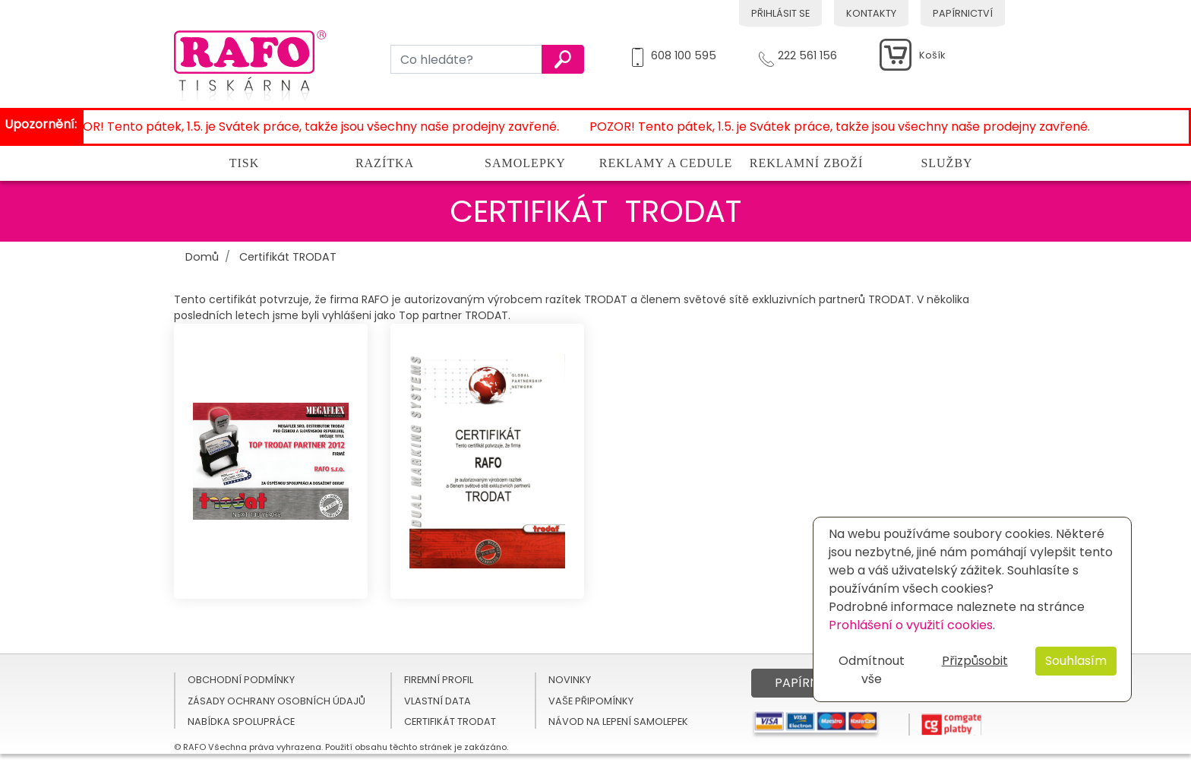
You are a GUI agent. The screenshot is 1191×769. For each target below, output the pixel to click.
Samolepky (525, 163)
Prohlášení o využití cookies (911, 625)
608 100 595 (683, 53)
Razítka (384, 163)
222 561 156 (807, 53)
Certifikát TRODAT (287, 256)
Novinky (569, 679)
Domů (202, 256)
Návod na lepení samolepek (618, 721)
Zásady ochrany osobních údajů (276, 701)
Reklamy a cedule (665, 163)
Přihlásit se (780, 13)
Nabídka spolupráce (241, 721)
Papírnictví (963, 13)
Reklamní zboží (807, 163)
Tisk (244, 163)
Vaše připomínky (590, 701)
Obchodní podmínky (241, 679)
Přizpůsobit (975, 660)
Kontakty (871, 13)
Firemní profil (438, 679)
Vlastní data (437, 701)
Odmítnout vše (872, 670)
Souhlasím (1076, 660)
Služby (946, 163)
